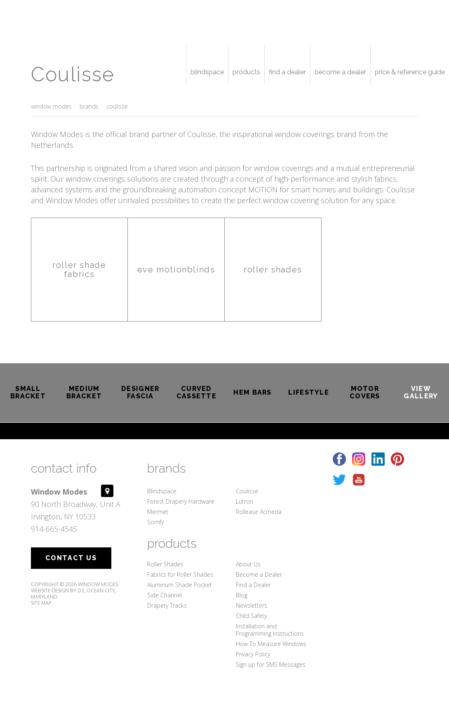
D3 (81, 590)
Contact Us (71, 558)
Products (246, 72)
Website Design (50, 590)
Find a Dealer (287, 72)
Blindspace (207, 72)
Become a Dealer (340, 72)
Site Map (41, 602)
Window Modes (51, 106)
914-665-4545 (54, 529)
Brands (89, 106)
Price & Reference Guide (410, 72)
